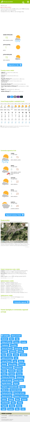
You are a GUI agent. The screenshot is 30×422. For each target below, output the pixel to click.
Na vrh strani (3, 417)
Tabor (13, 403)
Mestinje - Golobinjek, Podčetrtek (11, 285)
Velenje (12, 406)
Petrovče (21, 364)
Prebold (11, 374)
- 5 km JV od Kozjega (12, 297)
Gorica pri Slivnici (7, 348)
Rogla (2, 89)
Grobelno (4, 352)
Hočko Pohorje (5, 91)
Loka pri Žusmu (6, 361)
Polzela (19, 371)
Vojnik (3, 409)
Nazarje (4, 364)
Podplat (4, 371)
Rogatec (16, 383)
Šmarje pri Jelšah (7, 393)
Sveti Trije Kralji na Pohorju (8, 86)
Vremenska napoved (21, 302)
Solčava (4, 399)
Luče (15, 361)
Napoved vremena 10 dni (15, 215)
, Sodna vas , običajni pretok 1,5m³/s (14, 274)
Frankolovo (5, 345)
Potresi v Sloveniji (11, 298)
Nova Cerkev (12, 364)
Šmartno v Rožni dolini (21, 396)
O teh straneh (4, 415)
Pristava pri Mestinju (8, 377)
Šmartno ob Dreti (19, 393)
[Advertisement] (15, 23)
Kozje (3, 355)
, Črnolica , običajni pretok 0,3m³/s (14, 270)
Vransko (10, 409)
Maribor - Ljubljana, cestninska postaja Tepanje (14, 292)
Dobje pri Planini (6, 342)
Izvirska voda (10, 278)
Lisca (2, 75)
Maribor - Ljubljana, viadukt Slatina (11, 286)
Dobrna (16, 342)
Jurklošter (13, 352)
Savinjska (5, 336)
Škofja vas (5, 390)
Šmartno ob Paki (6, 396)
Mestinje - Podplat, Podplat (9, 282)
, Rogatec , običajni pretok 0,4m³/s (13, 276)
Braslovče (4, 339)
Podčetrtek (4, 81)
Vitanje (19, 406)
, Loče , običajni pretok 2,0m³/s (13, 272)
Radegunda (20, 377)
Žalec (17, 409)
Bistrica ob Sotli (16, 336)
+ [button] (2, 224)
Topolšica (4, 406)
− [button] (2, 227)
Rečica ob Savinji (6, 380)
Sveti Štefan (5, 403)
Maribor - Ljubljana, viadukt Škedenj (12, 288)
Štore (17, 399)
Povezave (26, 415)
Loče (16, 358)
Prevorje (19, 374)
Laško (9, 355)
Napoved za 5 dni (14, 65)
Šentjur (22, 387)
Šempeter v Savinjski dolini (10, 387)
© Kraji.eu (27, 247)
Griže (25, 348)
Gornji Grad (18, 348)
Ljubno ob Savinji (7, 358)
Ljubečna (23, 355)
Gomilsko (14, 345)
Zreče (23, 409)
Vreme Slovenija (6, 413)
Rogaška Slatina (5, 79)
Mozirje (21, 361)
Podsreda (12, 371)
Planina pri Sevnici (7, 368)
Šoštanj (11, 399)
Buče (11, 339)
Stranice (24, 399)
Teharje (20, 403)
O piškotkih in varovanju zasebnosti (15, 415)
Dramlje (23, 342)
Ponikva (4, 374)
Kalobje (20, 352)
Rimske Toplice (18, 380)
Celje (2, 72)
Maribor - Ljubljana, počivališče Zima (11, 291)
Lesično (16, 355)
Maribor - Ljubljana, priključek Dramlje (12, 289)
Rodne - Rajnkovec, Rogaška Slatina (11, 284)
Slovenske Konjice (6, 84)
